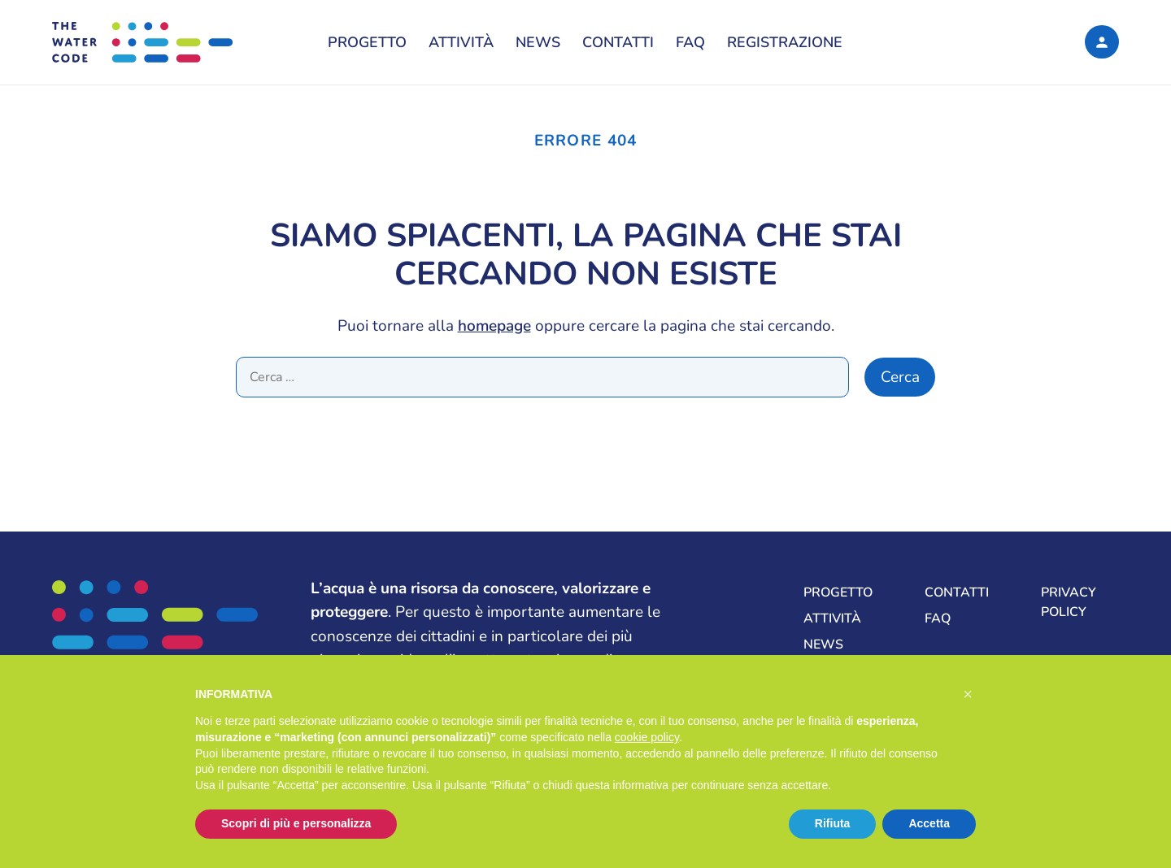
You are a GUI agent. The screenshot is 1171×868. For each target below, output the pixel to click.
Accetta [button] (929, 823)
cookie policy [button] (647, 737)
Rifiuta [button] (833, 823)
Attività (461, 42)
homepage (494, 325)
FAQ (690, 42)
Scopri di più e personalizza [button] (296, 823)
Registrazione (784, 42)
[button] (968, 694)
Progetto (367, 42)
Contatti (618, 42)
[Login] (1101, 42)
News (538, 42)
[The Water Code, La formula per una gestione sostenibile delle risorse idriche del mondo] (174, 42)
